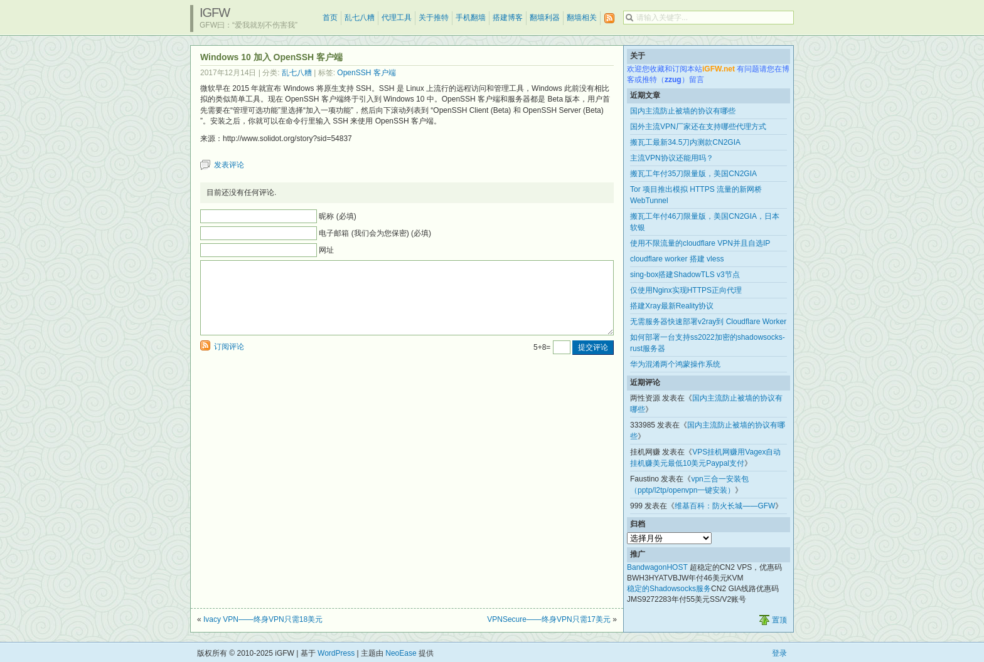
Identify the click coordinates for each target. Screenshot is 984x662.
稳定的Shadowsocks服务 (669, 588)
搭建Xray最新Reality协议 (672, 306)
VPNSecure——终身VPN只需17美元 (549, 619)
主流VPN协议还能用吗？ (672, 158)
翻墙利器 (545, 17)
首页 (330, 17)
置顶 (779, 620)
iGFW (215, 12)
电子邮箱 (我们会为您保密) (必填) (375, 233)
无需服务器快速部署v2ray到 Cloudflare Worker (708, 321)
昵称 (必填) (337, 216)
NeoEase (400, 653)
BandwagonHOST (657, 567)
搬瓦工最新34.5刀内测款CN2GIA (685, 142)
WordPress (336, 653)
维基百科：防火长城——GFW (725, 506)
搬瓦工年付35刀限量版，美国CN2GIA (693, 173)
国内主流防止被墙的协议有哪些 (682, 111)
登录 (779, 653)
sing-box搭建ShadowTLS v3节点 (685, 274)
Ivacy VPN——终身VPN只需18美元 (263, 619)
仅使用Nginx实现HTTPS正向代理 (686, 290)
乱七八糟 (360, 17)
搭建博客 (508, 17)
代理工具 (397, 17)
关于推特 (434, 17)
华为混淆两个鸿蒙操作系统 (675, 364)
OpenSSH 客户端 (366, 72)
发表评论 (229, 164)
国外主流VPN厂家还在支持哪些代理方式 (698, 126)
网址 (326, 250)
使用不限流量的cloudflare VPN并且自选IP (700, 243)
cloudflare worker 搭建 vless (677, 259)
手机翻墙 (471, 17)
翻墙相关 (582, 17)
